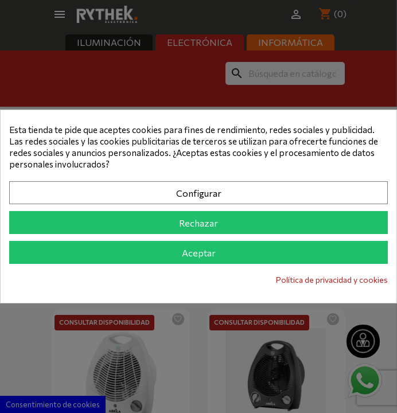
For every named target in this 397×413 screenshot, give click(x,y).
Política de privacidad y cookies (332, 280)
